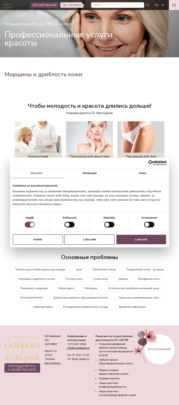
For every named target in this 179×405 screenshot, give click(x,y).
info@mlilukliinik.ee (78, 348)
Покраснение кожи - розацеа (145, 269)
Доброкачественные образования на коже (80, 298)
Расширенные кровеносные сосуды (85, 307)
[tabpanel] (89, 28)
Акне (79, 269)
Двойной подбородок (132, 307)
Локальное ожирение (34, 288)
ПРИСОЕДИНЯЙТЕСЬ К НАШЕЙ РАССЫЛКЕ (22, 367)
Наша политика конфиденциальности (112, 385)
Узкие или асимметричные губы (138, 298)
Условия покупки (109, 378)
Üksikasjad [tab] (89, 173)
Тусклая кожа (74, 279)
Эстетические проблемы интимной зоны (133, 288)
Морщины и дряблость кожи (37, 279)
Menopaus (91, 288)
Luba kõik (141, 239)
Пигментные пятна (104, 269)
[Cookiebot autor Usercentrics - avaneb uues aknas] (151, 163)
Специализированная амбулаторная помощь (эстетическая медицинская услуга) (116, 349)
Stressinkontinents (31, 298)
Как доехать (53, 363)
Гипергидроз (66, 288)
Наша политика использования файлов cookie (117, 393)
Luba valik (89, 239)
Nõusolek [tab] (36, 173)
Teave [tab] (142, 173)
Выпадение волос (149, 279)
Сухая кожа (100, 279)
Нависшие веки (43, 307)
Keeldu (37, 239)
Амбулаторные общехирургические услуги (116, 361)
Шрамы (123, 279)
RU (157, 5)
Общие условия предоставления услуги (113, 372)
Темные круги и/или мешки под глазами (40, 269)
